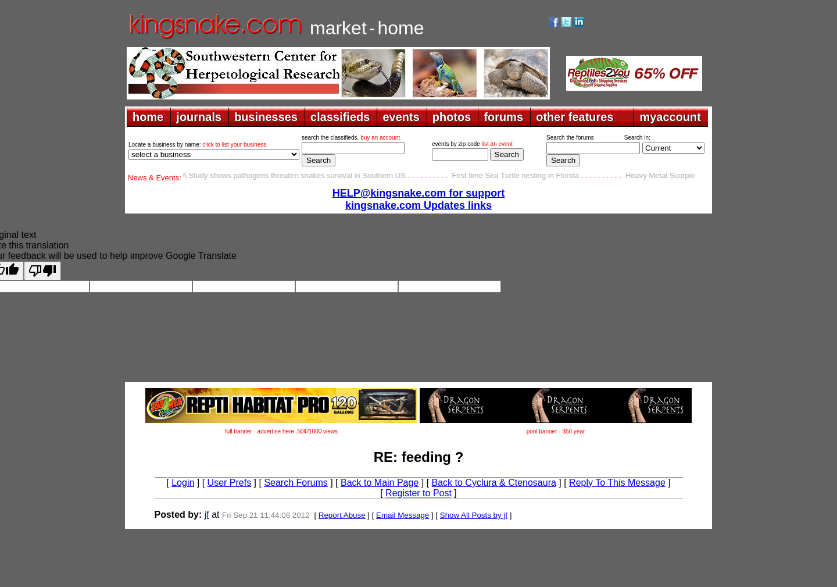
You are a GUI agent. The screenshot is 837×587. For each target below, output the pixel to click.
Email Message (402, 515)
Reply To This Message (617, 483)
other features (574, 117)
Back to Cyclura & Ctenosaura (494, 483)
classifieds (340, 117)
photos (451, 117)
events (400, 117)
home (148, 117)
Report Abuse (342, 515)
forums (503, 117)
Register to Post (418, 493)
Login (182, 483)
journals (198, 117)
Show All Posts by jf (473, 515)
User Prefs (230, 483)
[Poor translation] (42, 270)
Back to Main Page (380, 483)
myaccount (670, 117)
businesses (266, 117)
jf (207, 515)
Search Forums (295, 483)
